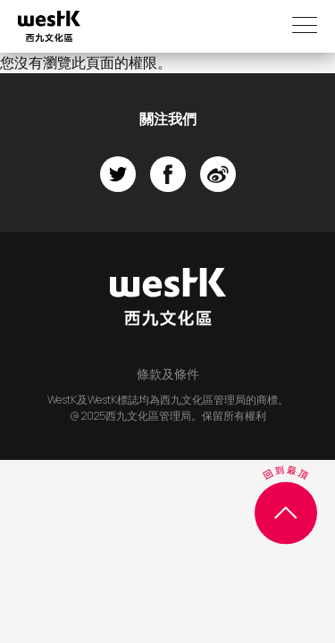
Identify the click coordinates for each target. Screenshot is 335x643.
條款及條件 (168, 373)
